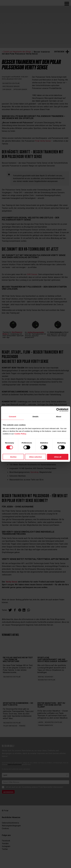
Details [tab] (35, 417)
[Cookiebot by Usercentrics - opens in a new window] (58, 410)
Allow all (57, 457)
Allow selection (35, 457)
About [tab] (58, 417)
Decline (13, 457)
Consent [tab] (12, 417)
